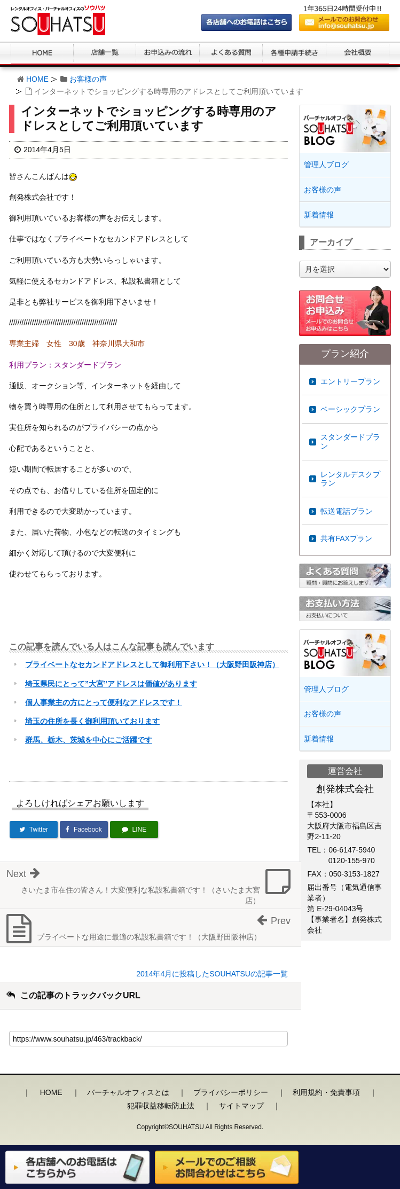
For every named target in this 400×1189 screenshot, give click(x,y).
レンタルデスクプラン (350, 479)
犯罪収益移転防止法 (160, 1105)
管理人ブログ (326, 164)
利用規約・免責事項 (326, 1092)
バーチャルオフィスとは (128, 1092)
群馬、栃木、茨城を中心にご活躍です (88, 740)
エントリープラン (350, 381)
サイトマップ (241, 1105)
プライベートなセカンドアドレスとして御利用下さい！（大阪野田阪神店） (152, 664)
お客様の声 (88, 79)
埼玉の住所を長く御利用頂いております (92, 721)
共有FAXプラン (346, 538)
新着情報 (319, 214)
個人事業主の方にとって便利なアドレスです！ (103, 702)
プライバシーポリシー (230, 1092)
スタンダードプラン (350, 441)
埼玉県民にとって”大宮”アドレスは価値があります (111, 683)
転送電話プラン (346, 511)
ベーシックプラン (350, 409)
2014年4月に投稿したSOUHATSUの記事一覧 (212, 973)
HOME (37, 79)
